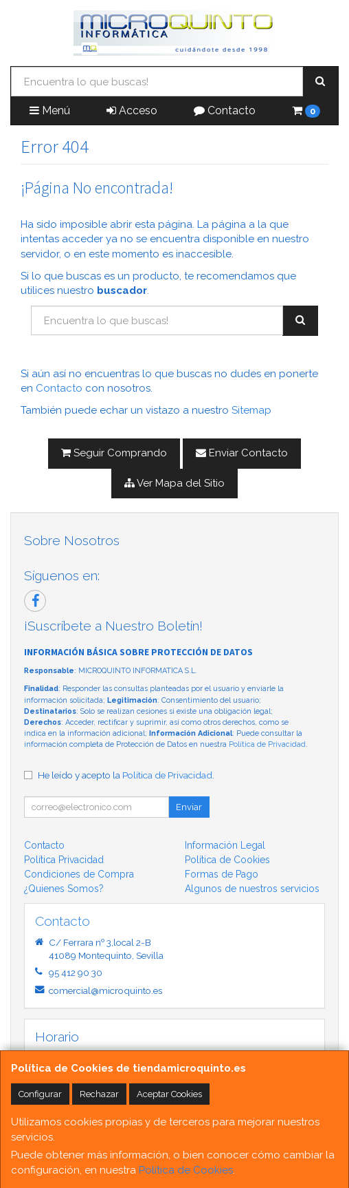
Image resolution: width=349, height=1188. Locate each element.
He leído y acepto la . (126, 775)
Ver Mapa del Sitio (174, 483)
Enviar (189, 807)
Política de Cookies (186, 1170)
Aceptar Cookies (169, 1094)
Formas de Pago (221, 874)
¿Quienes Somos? (64, 888)
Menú (50, 110)
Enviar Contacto (242, 453)
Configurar (40, 1094)
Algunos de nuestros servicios (252, 888)
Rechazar (99, 1094)
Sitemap (251, 410)
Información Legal (225, 845)
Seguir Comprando (114, 453)
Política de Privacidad (267, 744)
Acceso (131, 110)
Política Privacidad (64, 859)
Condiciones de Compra (79, 874)
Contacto (225, 110)
